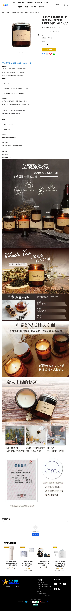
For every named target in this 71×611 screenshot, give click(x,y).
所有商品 (21, 2)
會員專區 (41, 7)
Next (38, 35)
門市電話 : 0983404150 (42, 584)
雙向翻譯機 (38, 2)
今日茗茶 (47, 2)
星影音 (26, 7)
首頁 (13, 2)
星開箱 (20, 7)
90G (44, 38)
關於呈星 (33, 7)
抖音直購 (29, 2)
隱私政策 (35, 608)
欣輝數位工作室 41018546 (43, 583)
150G (49, 38)
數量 (43, 41)
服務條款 (30, 608)
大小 (43, 35)
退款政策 (41, 608)
